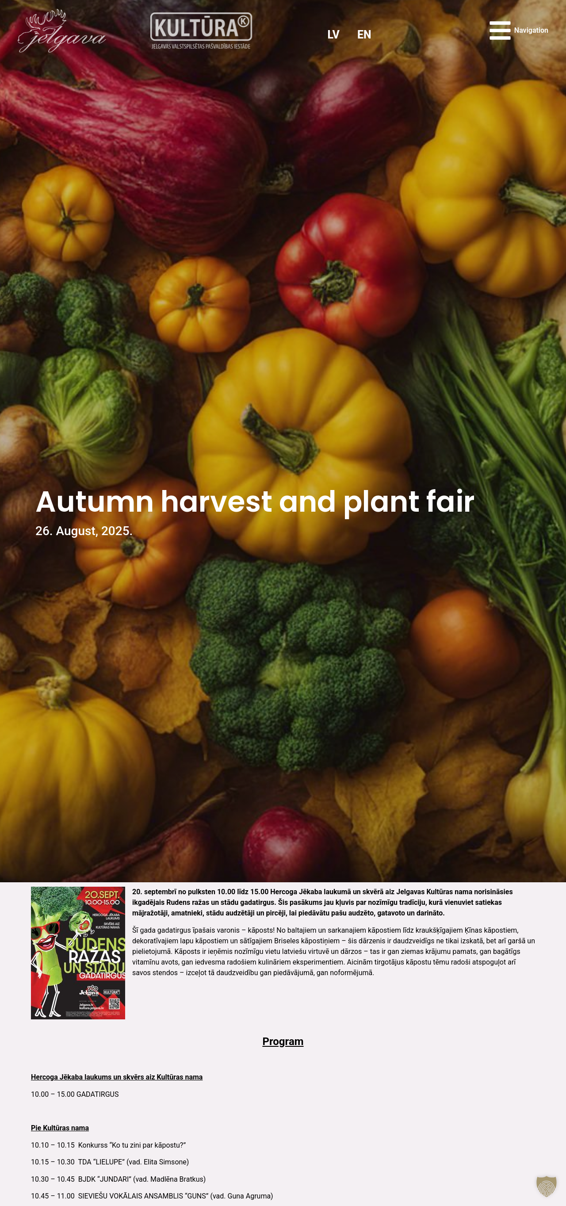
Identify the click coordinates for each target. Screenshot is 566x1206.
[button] (546, 1186)
